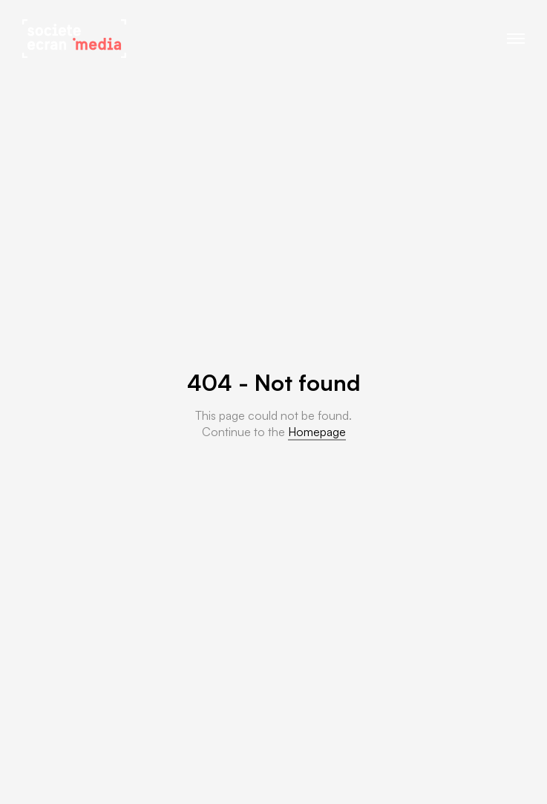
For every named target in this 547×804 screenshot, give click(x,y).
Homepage (317, 431)
